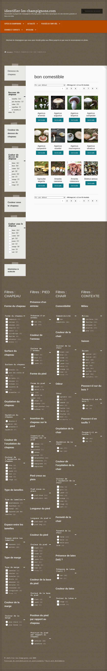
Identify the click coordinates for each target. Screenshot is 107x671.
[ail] (58, 399)
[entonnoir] (7, 339)
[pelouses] (83, 325)
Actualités (31, 23)
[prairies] (83, 328)
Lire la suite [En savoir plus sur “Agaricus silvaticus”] (91, 153)
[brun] (10, 166)
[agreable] (58, 397)
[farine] (58, 411)
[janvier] (83, 354)
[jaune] (10, 174)
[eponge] (7, 342)
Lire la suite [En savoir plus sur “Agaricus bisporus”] (74, 120)
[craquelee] (7, 392)
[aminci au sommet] (32, 395)
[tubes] (10, 104)
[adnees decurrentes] (32, 447)
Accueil (10, 52)
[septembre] (83, 377)
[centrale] (32, 641)
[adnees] (32, 444)
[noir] (10, 176)
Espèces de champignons (12, 23)
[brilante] (7, 378)
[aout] (83, 374)
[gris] (10, 171)
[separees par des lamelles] (7, 511)
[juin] (83, 368)
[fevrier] (83, 357)
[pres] (83, 330)
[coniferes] (83, 319)
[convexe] (7, 325)
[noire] (58, 366)
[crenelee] (7, 576)
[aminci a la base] (32, 389)
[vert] (10, 252)
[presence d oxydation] (7, 426)
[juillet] (83, 371)
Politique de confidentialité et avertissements (24, 661)
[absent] (32, 386)
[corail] (7, 330)
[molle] (58, 540)
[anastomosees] (7, 503)
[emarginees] (32, 463)
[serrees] (7, 547)
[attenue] (32, 403)
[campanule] (7, 319)
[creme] (10, 168)
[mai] (83, 365)
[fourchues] (7, 506)
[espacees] (7, 544)
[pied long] (32, 524)
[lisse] (7, 593)
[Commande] (49, 85)
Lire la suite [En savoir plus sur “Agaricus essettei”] (57, 153)
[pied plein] (32, 498)
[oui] (32, 324)
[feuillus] (83, 322)
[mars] (83, 360)
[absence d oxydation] (7, 421)
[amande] (58, 402)
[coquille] (7, 328)
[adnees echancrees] (32, 452)
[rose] (10, 182)
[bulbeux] (32, 409)
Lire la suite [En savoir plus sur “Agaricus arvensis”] (41, 120)
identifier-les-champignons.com (30, 11)
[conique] (7, 322)
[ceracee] (7, 381)
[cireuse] (7, 384)
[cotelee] (7, 573)
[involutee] (7, 587)
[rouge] (10, 185)
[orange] (10, 179)
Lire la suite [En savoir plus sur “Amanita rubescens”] (74, 186)
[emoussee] (7, 582)
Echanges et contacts (12, 29)
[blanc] (10, 163)
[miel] (58, 416)
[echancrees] (32, 460)
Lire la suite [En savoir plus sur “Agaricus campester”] (91, 120)
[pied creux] (32, 495)
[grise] (58, 360)
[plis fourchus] (10, 101)
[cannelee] (7, 570)
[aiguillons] (10, 107)
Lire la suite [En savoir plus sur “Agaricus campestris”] (41, 153)
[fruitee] (58, 414)
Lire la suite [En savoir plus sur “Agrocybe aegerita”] (41, 186)
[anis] (58, 405)
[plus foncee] (7, 625)
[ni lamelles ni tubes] (10, 110)
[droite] (7, 579)
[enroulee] (7, 585)
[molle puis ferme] (58, 542)
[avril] (83, 362)
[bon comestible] (58, 319)
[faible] (58, 408)
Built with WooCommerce (55, 661)
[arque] (32, 400)
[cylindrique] (7, 333)
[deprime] (7, 336)
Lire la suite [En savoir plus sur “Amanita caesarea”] (57, 186)
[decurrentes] (32, 458)
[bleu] (7, 465)
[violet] (58, 604)
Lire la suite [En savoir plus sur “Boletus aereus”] (91, 183)
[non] (32, 322)
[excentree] (32, 643)
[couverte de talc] (7, 387)
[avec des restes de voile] (7, 372)
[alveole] (7, 369)
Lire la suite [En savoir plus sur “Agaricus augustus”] (57, 120)
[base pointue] (32, 406)
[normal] (7, 508)
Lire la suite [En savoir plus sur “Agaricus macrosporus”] (74, 153)
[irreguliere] (7, 590)
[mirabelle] (58, 419)
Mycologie (29, 29)
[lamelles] (10, 99)
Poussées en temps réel (49, 23)
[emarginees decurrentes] (32, 466)
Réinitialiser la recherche (13, 270)
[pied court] (32, 521)
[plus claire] (7, 622)
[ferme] (58, 537)
